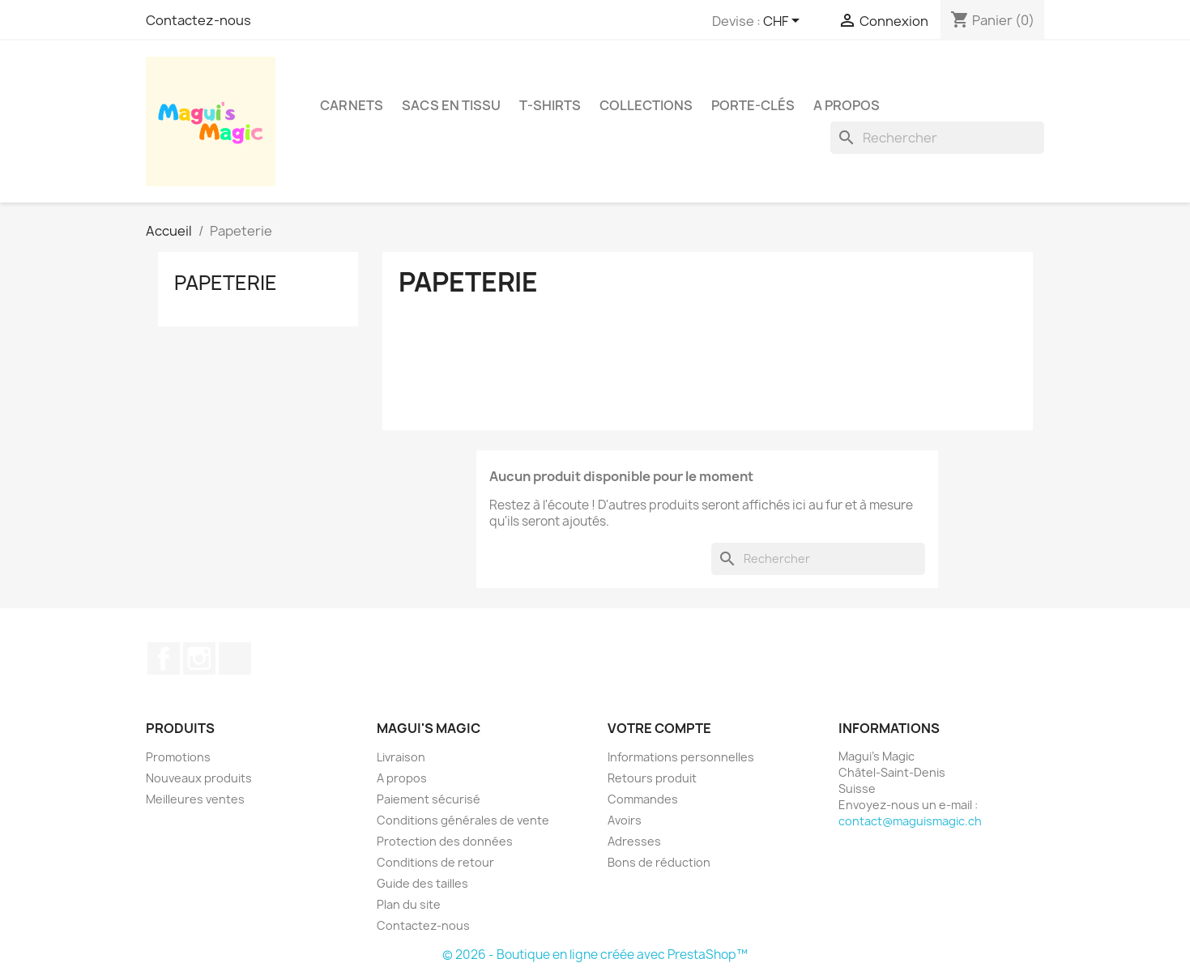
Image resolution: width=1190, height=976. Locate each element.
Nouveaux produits (199, 778)
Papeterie (225, 282)
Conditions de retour (435, 862)
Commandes (643, 799)
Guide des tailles (422, 883)
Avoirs (625, 820)
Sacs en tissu (451, 105)
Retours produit (652, 778)
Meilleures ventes (195, 799)
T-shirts (550, 105)
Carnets (351, 105)
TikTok (235, 658)
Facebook (163, 658)
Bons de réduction (659, 862)
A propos (846, 105)
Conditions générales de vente (463, 820)
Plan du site (409, 904)
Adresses (634, 841)
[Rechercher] (937, 137)
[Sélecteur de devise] (784, 22)
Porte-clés (753, 105)
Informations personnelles (681, 757)
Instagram (199, 658)
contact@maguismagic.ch (910, 821)
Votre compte (659, 728)
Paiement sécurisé (428, 799)
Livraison (401, 757)
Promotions (178, 757)
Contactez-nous (198, 20)
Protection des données (445, 841)
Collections (646, 105)
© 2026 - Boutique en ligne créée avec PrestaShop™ (595, 954)
